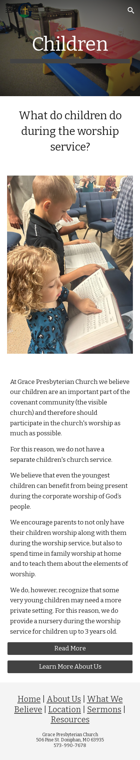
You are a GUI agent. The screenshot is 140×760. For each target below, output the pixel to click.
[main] (70, 48)
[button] (9, 10)
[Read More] (70, 648)
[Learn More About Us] (70, 667)
